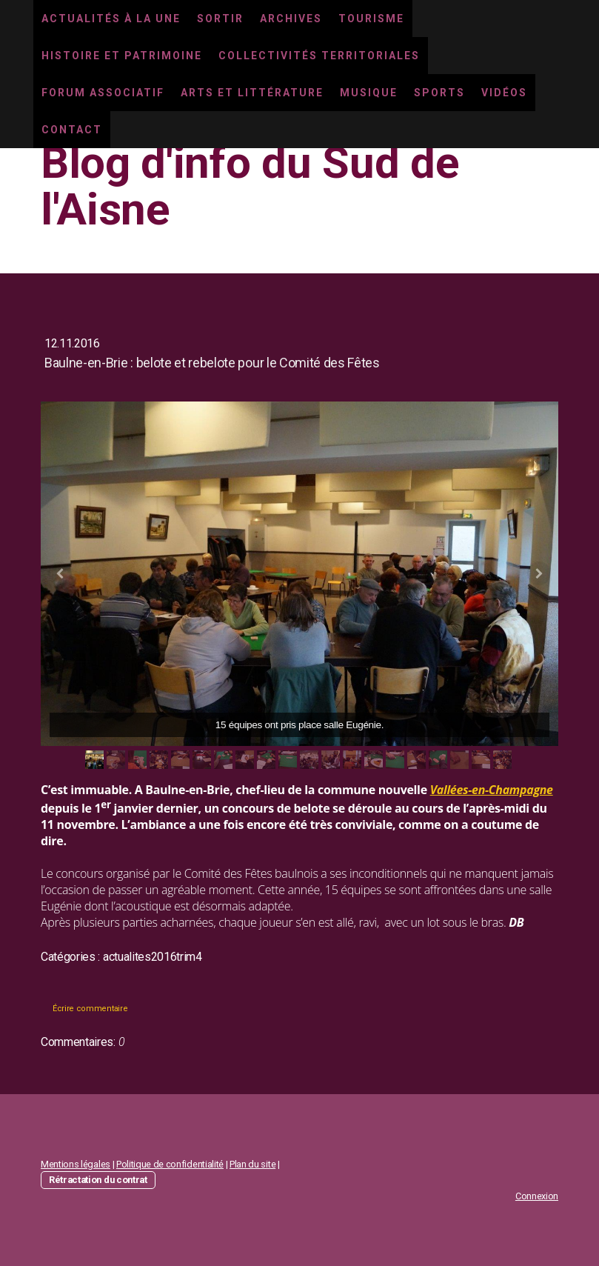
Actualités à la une (111, 18)
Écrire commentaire (90, 1008)
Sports (439, 93)
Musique (369, 93)
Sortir (220, 18)
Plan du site (252, 1164)
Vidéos (504, 93)
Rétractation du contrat (98, 1179)
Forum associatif (102, 93)
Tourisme (371, 18)
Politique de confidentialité (170, 1164)
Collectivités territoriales (319, 55)
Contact (71, 130)
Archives (291, 18)
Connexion (536, 1196)
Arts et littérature (252, 93)
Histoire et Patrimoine (121, 55)
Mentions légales (75, 1164)
